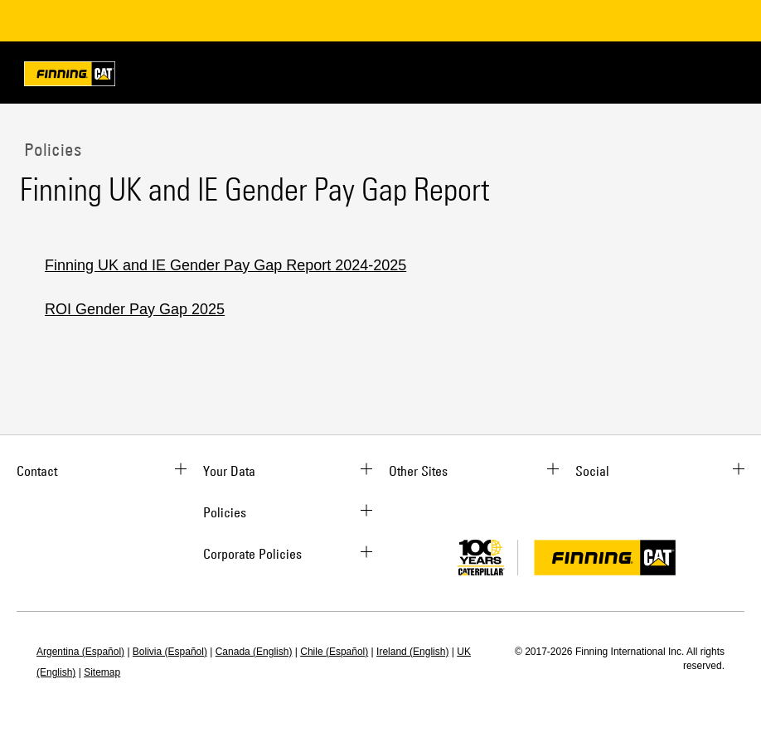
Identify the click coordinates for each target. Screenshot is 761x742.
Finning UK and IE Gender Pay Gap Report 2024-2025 (225, 265)
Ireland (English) (412, 651)
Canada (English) (254, 651)
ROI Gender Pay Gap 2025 (135, 309)
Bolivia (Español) (170, 651)
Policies (50, 149)
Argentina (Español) (80, 651)
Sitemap (102, 672)
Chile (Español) (334, 651)
